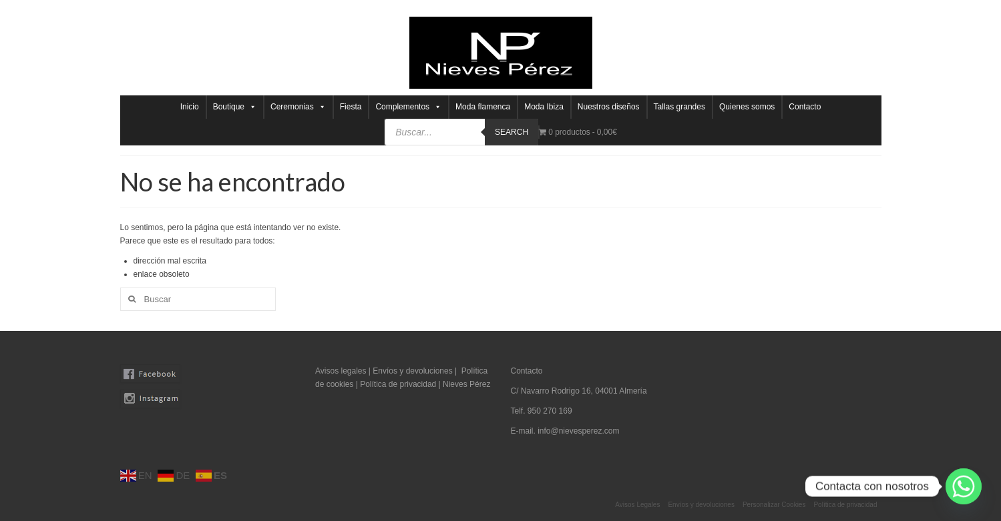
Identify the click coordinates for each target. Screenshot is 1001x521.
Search (511, 132)
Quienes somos (747, 106)
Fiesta (351, 106)
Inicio (189, 106)
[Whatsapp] (964, 486)
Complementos (408, 107)
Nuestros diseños (609, 106)
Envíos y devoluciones (412, 371)
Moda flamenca (482, 106)
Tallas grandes (679, 106)
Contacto (805, 106)
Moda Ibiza (544, 106)
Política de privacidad (399, 384)
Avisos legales (341, 371)
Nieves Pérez (466, 384)
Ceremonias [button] (298, 107)
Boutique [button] (234, 107)
